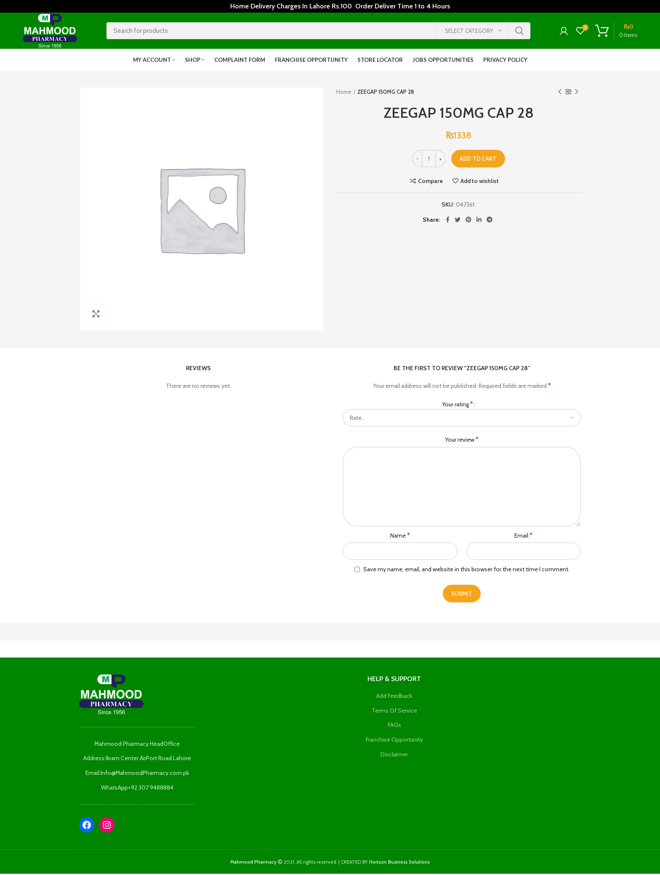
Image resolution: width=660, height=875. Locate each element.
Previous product (559, 93)
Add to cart (478, 159)
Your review (462, 441)
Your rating (457, 405)
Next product (576, 93)
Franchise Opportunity (394, 741)
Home (343, 93)
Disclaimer (394, 755)
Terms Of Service (394, 712)
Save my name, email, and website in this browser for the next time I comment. (466, 571)
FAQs (394, 726)
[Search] (318, 31)
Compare (430, 182)
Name (400, 537)
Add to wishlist (479, 182)
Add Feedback (394, 697)
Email (523, 537)
